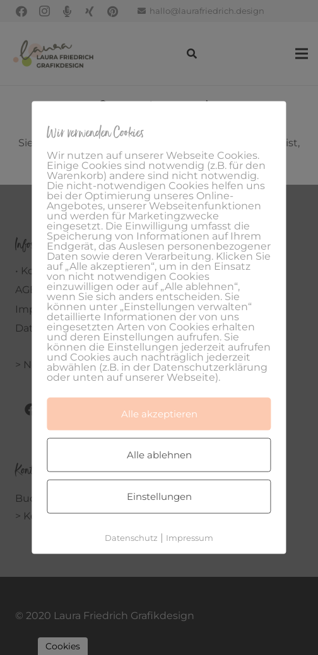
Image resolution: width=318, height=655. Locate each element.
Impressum (189, 538)
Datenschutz (131, 538)
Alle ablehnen (159, 455)
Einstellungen (159, 496)
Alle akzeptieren (159, 414)
